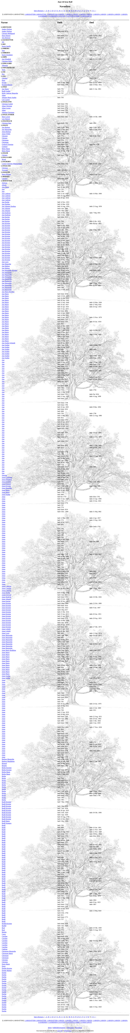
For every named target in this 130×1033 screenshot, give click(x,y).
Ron (3, 74)
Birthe (4, 776)
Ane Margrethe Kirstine (9, 270)
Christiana (5, 140)
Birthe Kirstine (7, 768)
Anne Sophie (6, 676)
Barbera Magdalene (8, 761)
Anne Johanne (6, 599)
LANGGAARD (6, 157)
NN (3, 42)
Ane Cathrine (6, 196)
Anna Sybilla (6, 134)
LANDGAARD (6, 63)
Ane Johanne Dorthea (9, 206)
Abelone (4, 183)
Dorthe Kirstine (7, 968)
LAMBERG (5, 48)
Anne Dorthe (6, 593)
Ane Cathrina (6, 193)
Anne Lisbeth (6, 629)
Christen (4, 78)
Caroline (4, 936)
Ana (3, 189)
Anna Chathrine (7, 477)
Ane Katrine (6, 217)
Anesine (4, 475)
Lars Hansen (6, 119)
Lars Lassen (6, 100)
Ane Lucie (5, 262)
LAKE (3, 44)
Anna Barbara (6, 132)
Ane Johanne (6, 208)
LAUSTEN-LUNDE (73, 16)
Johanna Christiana (8, 112)
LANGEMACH (6, 121)
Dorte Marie (6, 964)
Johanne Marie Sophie (9, 97)
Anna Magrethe (7, 488)
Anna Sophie (6, 494)
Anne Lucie (5, 633)
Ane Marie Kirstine (8, 292)
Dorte (3, 966)
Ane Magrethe (6, 264)
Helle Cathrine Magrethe (10, 93)
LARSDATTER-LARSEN (55, 14)
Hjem (50, 1028)
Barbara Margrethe (8, 759)
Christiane (5, 142)
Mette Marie (6, 149)
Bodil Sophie (6, 91)
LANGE (4, 87)
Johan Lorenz (6, 108)
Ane (3, 360)
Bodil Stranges (6, 823)
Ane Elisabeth (6, 59)
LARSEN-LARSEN (71, 14)
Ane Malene (6, 266)
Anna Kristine (6, 486)
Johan (4, 95)
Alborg (4, 185)
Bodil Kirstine (6, 802)
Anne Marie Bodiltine (9, 650)
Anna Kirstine (6, 482)
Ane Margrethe (7, 129)
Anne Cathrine (6, 586)
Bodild (4, 926)
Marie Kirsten (6, 174)
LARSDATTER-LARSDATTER (35, 14)
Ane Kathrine (6, 213)
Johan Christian (7, 106)
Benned (4, 763)
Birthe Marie (6, 772)
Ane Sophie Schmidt (8, 343)
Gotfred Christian (7, 144)
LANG (3, 76)
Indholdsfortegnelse (59, 1028)
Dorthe (4, 973)
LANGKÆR (5, 172)
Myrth (4, 159)
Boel (3, 928)
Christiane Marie (7, 953)
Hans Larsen (6, 117)
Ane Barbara (6, 127)
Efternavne (70, 1028)
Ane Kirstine (6, 223)
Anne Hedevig (6, 597)
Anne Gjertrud (6, 595)
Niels (3, 70)
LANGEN (4, 125)
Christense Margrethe (9, 951)
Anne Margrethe (7, 635)
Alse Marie (5, 187)
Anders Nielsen (7, 29)
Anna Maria (6, 490)
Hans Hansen (6, 35)
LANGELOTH (6, 102)
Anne (3, 680)
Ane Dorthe (5, 202)
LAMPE (4, 57)
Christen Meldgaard (8, 33)
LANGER (4, 153)
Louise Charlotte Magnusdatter (12, 164)
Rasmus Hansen (7, 85)
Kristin (4, 82)
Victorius (5, 170)
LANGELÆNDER (7, 114)
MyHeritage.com (67, 1030)
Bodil (3, 825)
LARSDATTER (6, 181)
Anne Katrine (6, 601)
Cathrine (4, 949)
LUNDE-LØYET (86, 16)
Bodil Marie (6, 821)
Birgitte (4, 765)
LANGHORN (6, 161)
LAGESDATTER (7, 40)
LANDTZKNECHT (8, 68)
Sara (3, 50)
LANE (3, 72)
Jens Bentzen (6, 38)
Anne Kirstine (6, 603)
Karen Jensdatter (7, 55)
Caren (4, 934)
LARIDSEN (5, 176)
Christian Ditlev (7, 61)
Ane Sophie (5, 345)
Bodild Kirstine (7, 923)
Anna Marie (6, 492)
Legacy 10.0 (59, 1030)
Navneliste (78, 1028)
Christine (5, 960)
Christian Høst (6, 123)
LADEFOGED (6, 27)
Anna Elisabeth (7, 479)
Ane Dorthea (6, 204)
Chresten (5, 136)
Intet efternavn (38, 11)
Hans (3, 80)
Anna (3, 497)
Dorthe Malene (7, 970)
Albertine (5, 65)
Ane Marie (5, 89)
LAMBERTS (5, 53)
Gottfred (4, 146)
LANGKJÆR (6, 166)
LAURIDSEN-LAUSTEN (56, 16)
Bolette (4, 932)
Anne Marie (6, 652)
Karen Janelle (6, 46)
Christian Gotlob (7, 104)
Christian (5, 168)
